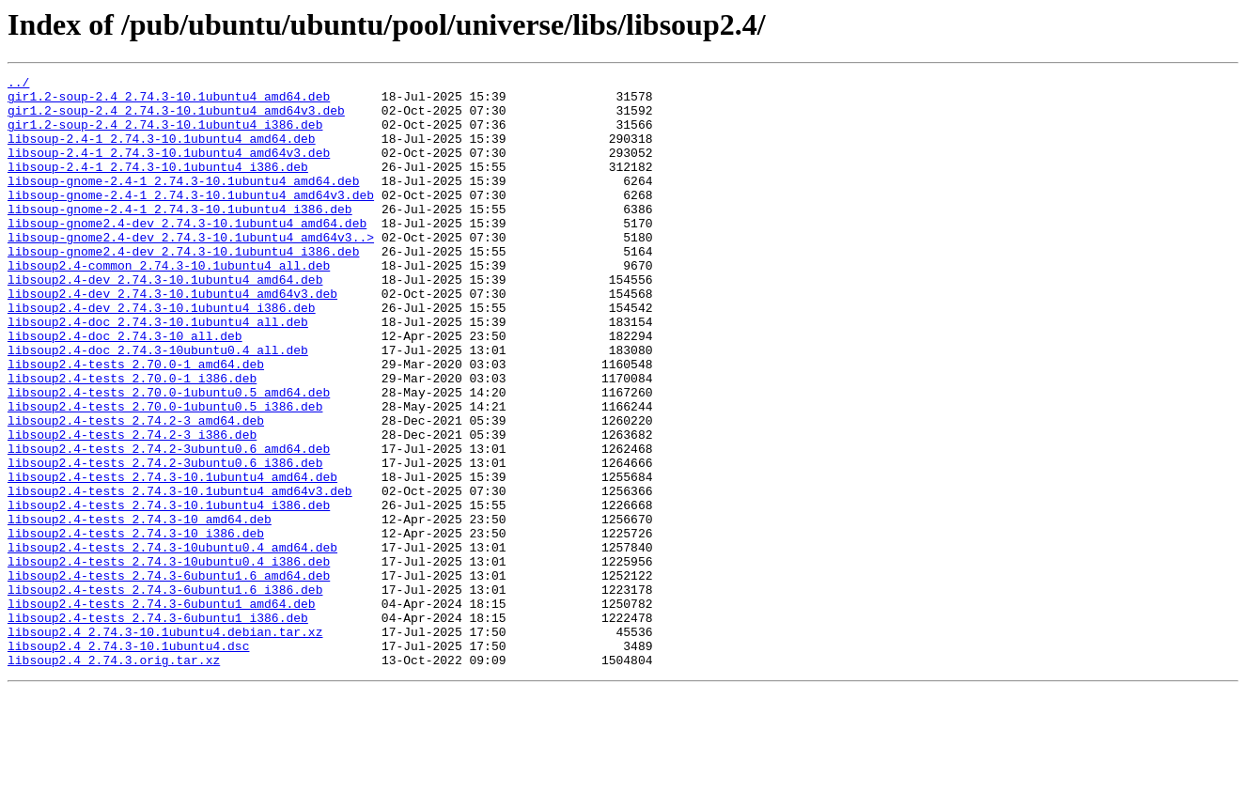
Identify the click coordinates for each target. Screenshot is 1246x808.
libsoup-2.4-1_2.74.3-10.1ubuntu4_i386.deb (158, 186)
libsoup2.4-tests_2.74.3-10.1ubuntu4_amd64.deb (172, 558)
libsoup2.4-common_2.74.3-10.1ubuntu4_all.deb (169, 304)
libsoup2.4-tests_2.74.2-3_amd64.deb (136, 490)
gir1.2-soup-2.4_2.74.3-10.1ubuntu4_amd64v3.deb (176, 118)
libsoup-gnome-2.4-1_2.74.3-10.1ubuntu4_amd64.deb (183, 202)
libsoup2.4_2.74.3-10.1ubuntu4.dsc (128, 761)
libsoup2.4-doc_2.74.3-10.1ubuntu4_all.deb (158, 372)
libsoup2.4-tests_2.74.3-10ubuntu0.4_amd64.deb (172, 642)
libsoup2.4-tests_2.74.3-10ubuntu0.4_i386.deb (169, 659)
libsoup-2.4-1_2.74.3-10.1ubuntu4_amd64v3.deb (169, 169)
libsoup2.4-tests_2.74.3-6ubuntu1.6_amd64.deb (169, 676)
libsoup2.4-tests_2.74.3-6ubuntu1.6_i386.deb (165, 693)
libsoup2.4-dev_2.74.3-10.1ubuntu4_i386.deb (162, 355)
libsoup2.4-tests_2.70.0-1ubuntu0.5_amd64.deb (169, 456)
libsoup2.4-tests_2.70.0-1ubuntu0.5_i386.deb (165, 473)
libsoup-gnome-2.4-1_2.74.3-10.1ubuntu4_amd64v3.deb (191, 219)
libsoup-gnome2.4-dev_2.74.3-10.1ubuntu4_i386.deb (183, 287)
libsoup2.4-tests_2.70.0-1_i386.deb (132, 439)
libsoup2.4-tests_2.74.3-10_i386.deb (136, 625)
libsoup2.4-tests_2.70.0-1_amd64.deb (136, 422)
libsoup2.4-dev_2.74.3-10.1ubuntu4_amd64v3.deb (172, 338)
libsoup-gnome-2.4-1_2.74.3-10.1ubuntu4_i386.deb (180, 236)
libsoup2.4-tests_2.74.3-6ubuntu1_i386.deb (158, 727)
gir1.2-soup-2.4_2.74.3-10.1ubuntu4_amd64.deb (169, 101)
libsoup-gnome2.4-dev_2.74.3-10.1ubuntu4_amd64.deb (187, 253)
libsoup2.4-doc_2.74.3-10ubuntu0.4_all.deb (158, 405)
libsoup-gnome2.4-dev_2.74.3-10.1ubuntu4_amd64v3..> (191, 270)
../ (18, 84)
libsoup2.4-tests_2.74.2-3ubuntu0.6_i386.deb (165, 541)
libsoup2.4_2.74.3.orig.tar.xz (114, 777)
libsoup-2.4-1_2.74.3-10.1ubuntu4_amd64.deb (162, 152)
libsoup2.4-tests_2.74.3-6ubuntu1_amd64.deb (162, 710)
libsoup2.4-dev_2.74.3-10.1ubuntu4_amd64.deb (165, 321)
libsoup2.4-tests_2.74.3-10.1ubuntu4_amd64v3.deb (180, 575)
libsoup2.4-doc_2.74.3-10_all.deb (125, 389)
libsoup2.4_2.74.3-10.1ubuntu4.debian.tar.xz (165, 744)
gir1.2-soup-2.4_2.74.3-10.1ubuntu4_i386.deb (165, 135)
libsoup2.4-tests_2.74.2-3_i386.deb (132, 507)
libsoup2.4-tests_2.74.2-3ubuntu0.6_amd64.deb (169, 524)
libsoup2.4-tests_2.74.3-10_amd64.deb (140, 608)
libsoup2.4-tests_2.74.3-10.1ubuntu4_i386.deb (169, 591)
